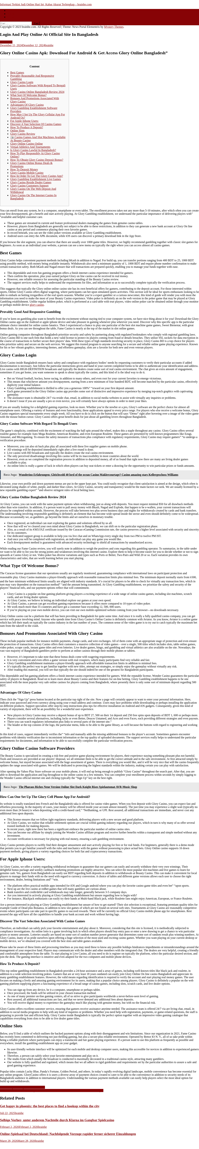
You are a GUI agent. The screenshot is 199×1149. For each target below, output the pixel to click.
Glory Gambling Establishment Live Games (35, 179)
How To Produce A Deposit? (26, 127)
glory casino (37, 304)
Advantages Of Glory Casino (27, 104)
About (10, 13)
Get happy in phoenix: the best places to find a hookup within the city (49, 1106)
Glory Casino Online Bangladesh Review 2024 (37, 91)
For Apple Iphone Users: (24, 120)
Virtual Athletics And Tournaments (30, 146)
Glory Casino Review (22, 133)
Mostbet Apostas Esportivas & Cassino (22, 1087)
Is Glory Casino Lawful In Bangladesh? (33, 150)
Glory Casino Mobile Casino (26, 172)
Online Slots (17, 130)
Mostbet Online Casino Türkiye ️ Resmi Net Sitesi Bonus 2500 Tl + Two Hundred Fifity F (51, 1090)
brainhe (49, 45)
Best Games (17, 72)
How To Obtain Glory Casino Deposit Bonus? (36, 159)
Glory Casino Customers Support (29, 185)
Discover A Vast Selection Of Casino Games (35, 124)
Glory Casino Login (21, 82)
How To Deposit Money (24, 169)
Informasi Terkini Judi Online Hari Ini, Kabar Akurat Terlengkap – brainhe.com (46, 4)
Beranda (12, 10)
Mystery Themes (113, 26)
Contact (11, 16)
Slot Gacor (6, 42)
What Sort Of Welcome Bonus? (28, 95)
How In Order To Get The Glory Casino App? (36, 175)
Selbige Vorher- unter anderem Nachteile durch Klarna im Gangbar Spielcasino (57, 1120)
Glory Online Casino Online (26, 143)
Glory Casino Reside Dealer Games (30, 182)
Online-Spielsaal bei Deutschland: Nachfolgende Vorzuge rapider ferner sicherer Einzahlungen (68, 1134)
